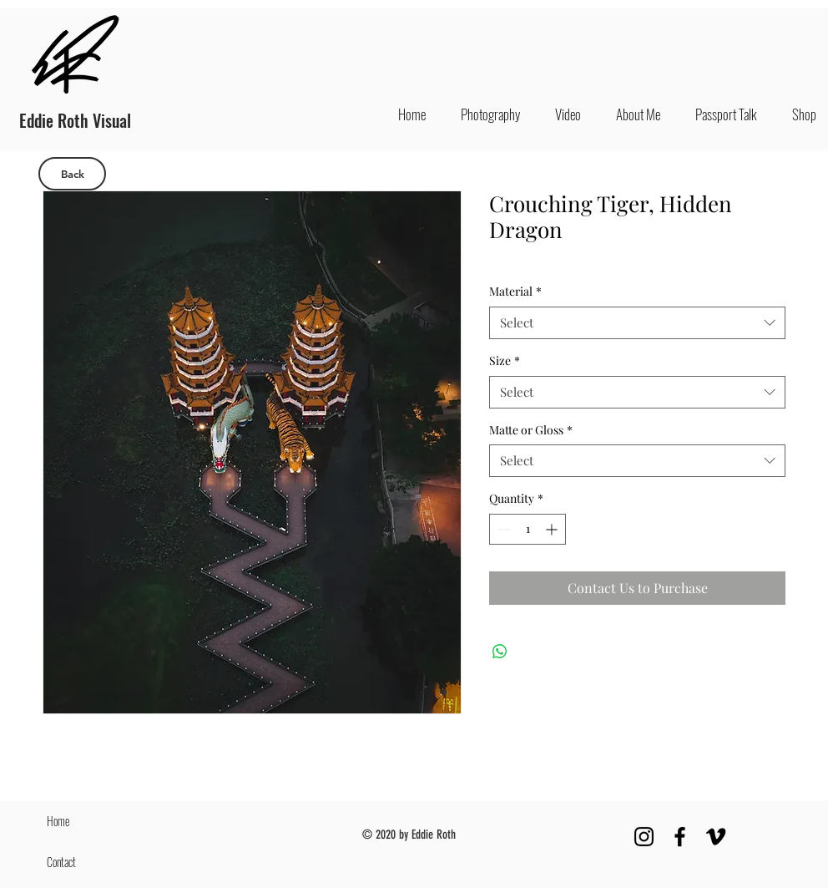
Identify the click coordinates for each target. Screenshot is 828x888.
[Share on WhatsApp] (500, 652)
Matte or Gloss (531, 430)
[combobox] (637, 323)
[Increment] (553, 529)
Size (504, 360)
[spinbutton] (527, 529)
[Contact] (84, 861)
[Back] (72, 173)
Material (515, 291)
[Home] (84, 820)
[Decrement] (502, 529)
